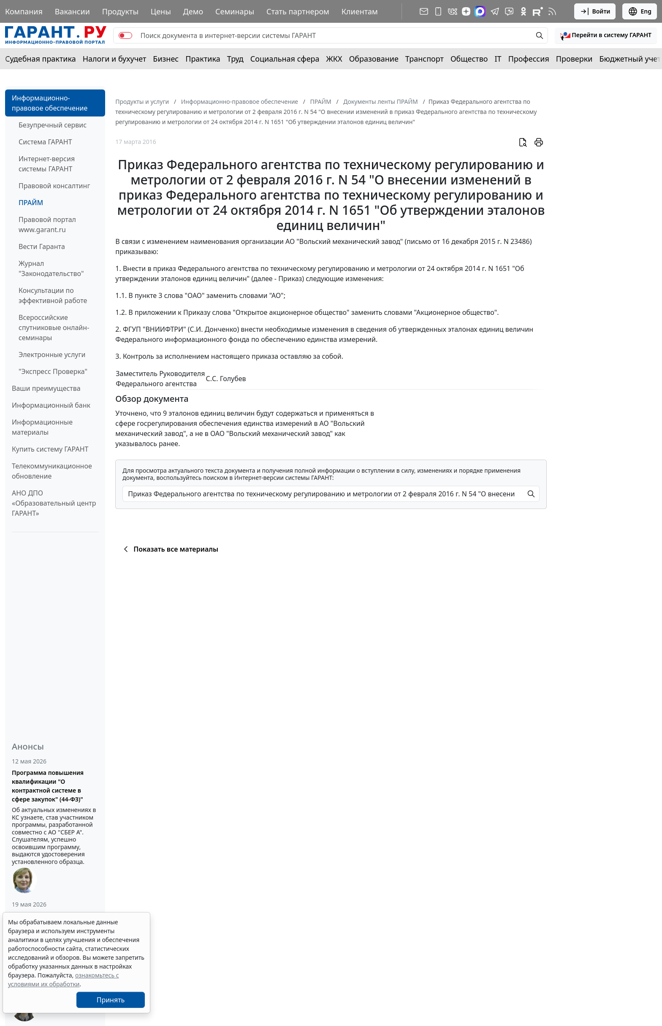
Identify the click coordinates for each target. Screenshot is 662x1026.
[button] (606, 35)
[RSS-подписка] (552, 11)
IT (498, 59)
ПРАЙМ (31, 202)
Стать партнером (297, 11)
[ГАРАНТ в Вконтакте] (453, 11)
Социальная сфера (285, 59)
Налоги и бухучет (115, 59)
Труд (235, 59)
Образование (374, 59)
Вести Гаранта (42, 246)
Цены (161, 11)
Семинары (234, 11)
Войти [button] (595, 11)
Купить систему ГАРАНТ (50, 449)
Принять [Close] (111, 999)
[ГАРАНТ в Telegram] (495, 11)
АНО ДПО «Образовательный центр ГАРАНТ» (54, 503)
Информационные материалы (42, 427)
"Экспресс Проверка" (53, 371)
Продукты (120, 11)
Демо (193, 11)
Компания (24, 11)
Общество (469, 59)
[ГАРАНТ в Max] (480, 11)
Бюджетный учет (630, 59)
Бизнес (166, 59)
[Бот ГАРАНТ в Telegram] (509, 11)
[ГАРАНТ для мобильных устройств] (438, 11)
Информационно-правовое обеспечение (49, 103)
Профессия (528, 59)
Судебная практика (40, 59)
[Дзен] (466, 11)
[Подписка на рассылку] (424, 11)
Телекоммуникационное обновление (52, 471)
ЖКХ (334, 59)
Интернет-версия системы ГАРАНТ (47, 163)
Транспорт (424, 59)
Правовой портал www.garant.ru (47, 224)
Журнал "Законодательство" (51, 268)
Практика (202, 59)
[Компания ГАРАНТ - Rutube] (538, 11)
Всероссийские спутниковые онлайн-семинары (54, 327)
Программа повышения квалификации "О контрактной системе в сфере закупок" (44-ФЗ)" (48, 786)
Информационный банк (51, 405)
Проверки (574, 59)
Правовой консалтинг (54, 185)
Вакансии (72, 11)
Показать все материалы (169, 549)
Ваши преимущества (46, 388)
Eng (639, 11)
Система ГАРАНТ (45, 141)
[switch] (125, 35)
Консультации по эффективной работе (53, 295)
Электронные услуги (52, 354)
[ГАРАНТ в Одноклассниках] (523, 11)
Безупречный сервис (53, 125)
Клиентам (360, 11)
